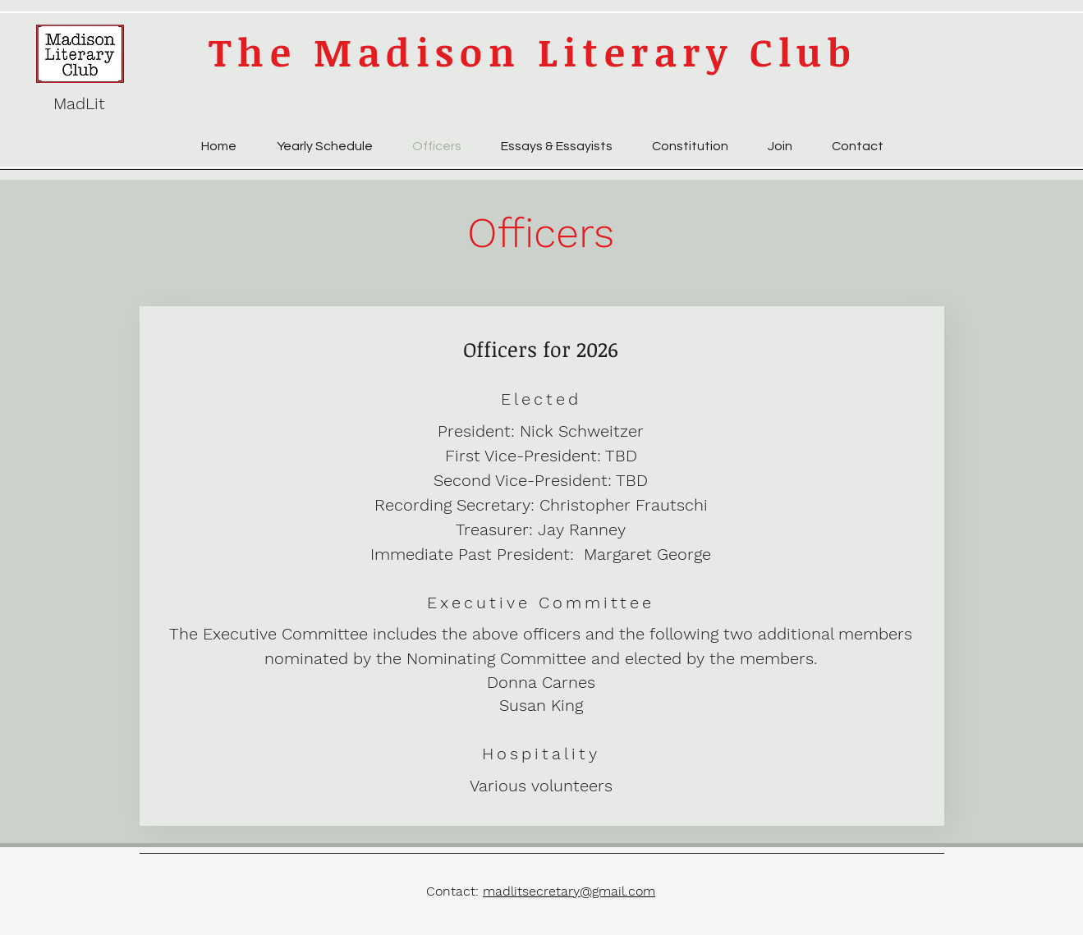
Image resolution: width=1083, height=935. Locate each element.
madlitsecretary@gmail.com (569, 891)
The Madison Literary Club (533, 51)
